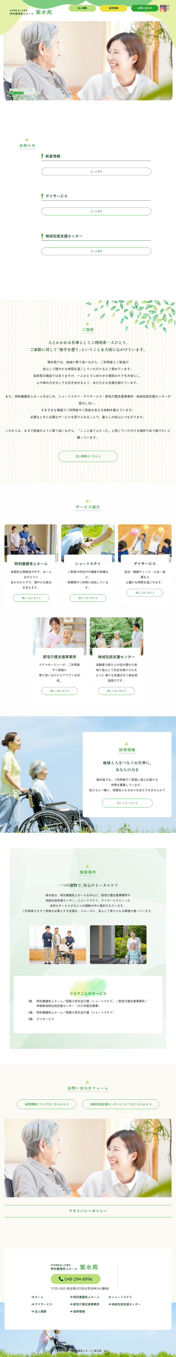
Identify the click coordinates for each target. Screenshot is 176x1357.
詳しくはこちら (127, 803)
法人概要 (82, 8)
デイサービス (41, 1304)
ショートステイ (120, 1297)
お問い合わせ (145, 8)
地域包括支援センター (124, 1304)
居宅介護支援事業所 (85, 1304)
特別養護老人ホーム (85, 1297)
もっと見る (96, 171)
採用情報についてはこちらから (46, 1104)
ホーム (37, 1297)
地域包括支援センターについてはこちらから (120, 1104)
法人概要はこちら (88, 456)
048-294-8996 (75, 1279)
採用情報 (113, 8)
